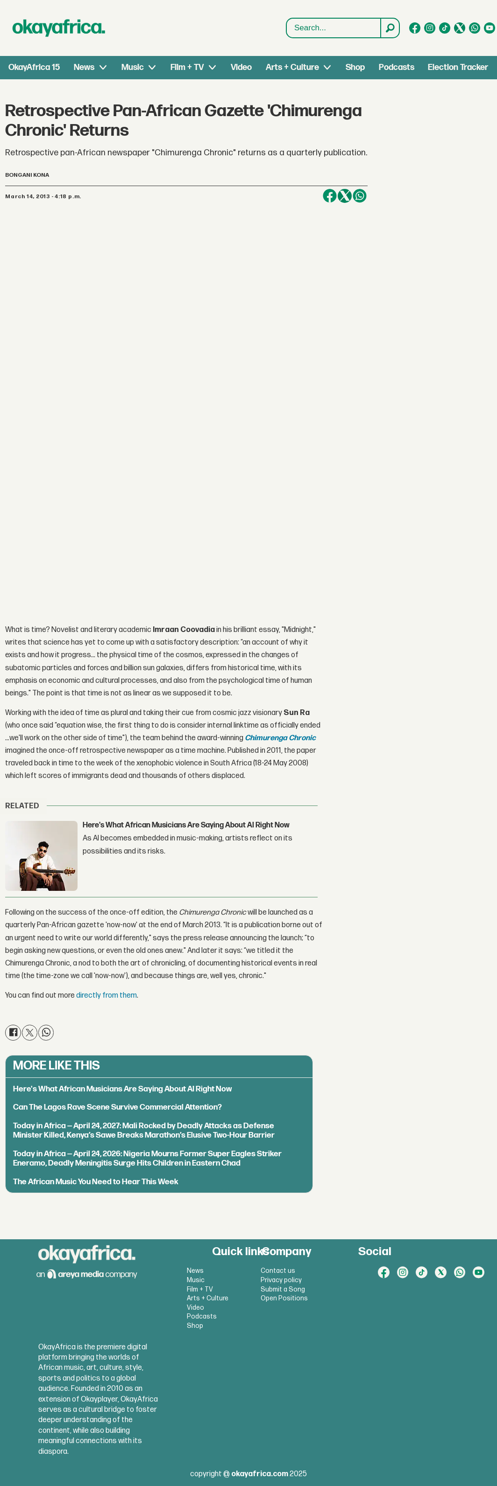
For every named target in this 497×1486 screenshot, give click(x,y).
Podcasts (396, 67)
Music (132, 67)
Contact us (278, 1271)
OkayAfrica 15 (34, 67)
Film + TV (187, 67)
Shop (355, 67)
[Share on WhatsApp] (360, 196)
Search (286, 18)
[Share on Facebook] (330, 196)
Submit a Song (283, 1289)
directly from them (106, 995)
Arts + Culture (292, 67)
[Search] (389, 28)
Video (241, 67)
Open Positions (284, 1298)
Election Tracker (458, 67)
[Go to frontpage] (58, 28)
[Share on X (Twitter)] (345, 196)
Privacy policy (281, 1280)
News (84, 67)
